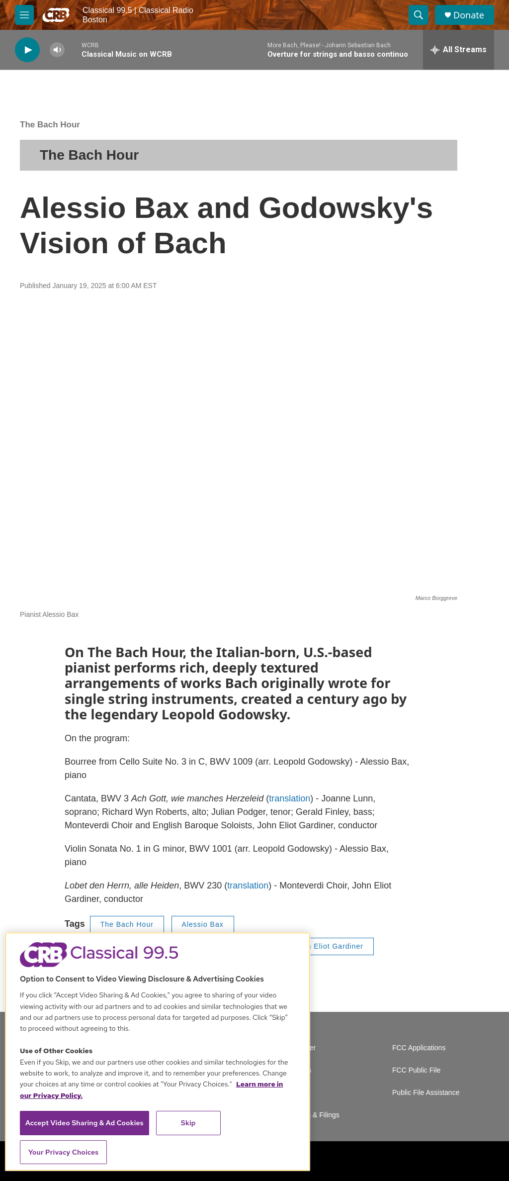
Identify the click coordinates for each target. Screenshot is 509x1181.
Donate (468, 15)
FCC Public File (416, 1070)
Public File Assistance (425, 1092)
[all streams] (458, 50)
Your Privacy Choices (63, 1152)
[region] (157, 1051)
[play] (27, 50)
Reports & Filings (312, 1115)
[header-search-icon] (418, 15)
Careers (298, 1070)
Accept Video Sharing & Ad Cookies (84, 1122)
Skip (188, 1122)
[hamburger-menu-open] (24, 15)
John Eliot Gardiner (328, 946)
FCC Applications (418, 1048)
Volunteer (301, 1048)
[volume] (57, 50)
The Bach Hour (50, 124)
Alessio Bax (203, 924)
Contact (298, 1092)
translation (289, 798)
